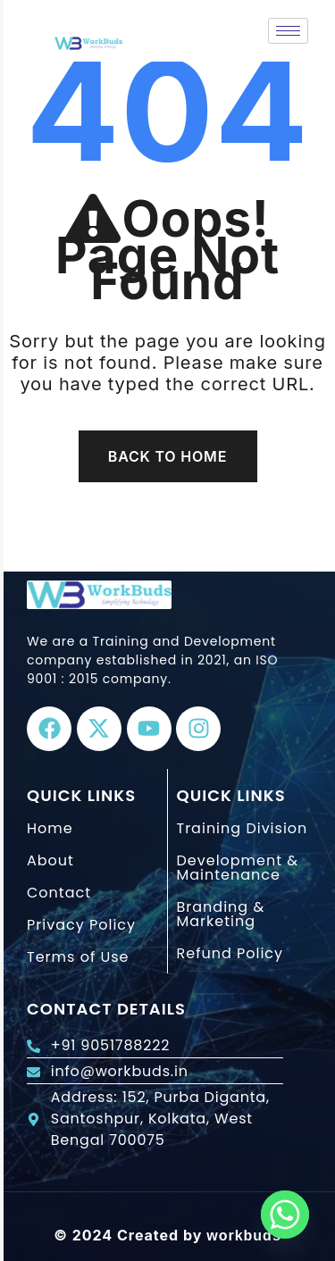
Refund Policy (230, 953)
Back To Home (167, 456)
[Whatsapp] (285, 1214)
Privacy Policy (81, 924)
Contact (59, 892)
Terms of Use (78, 957)
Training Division (242, 828)
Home (50, 828)
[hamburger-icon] (288, 31)
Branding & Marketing (221, 914)
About (50, 860)
